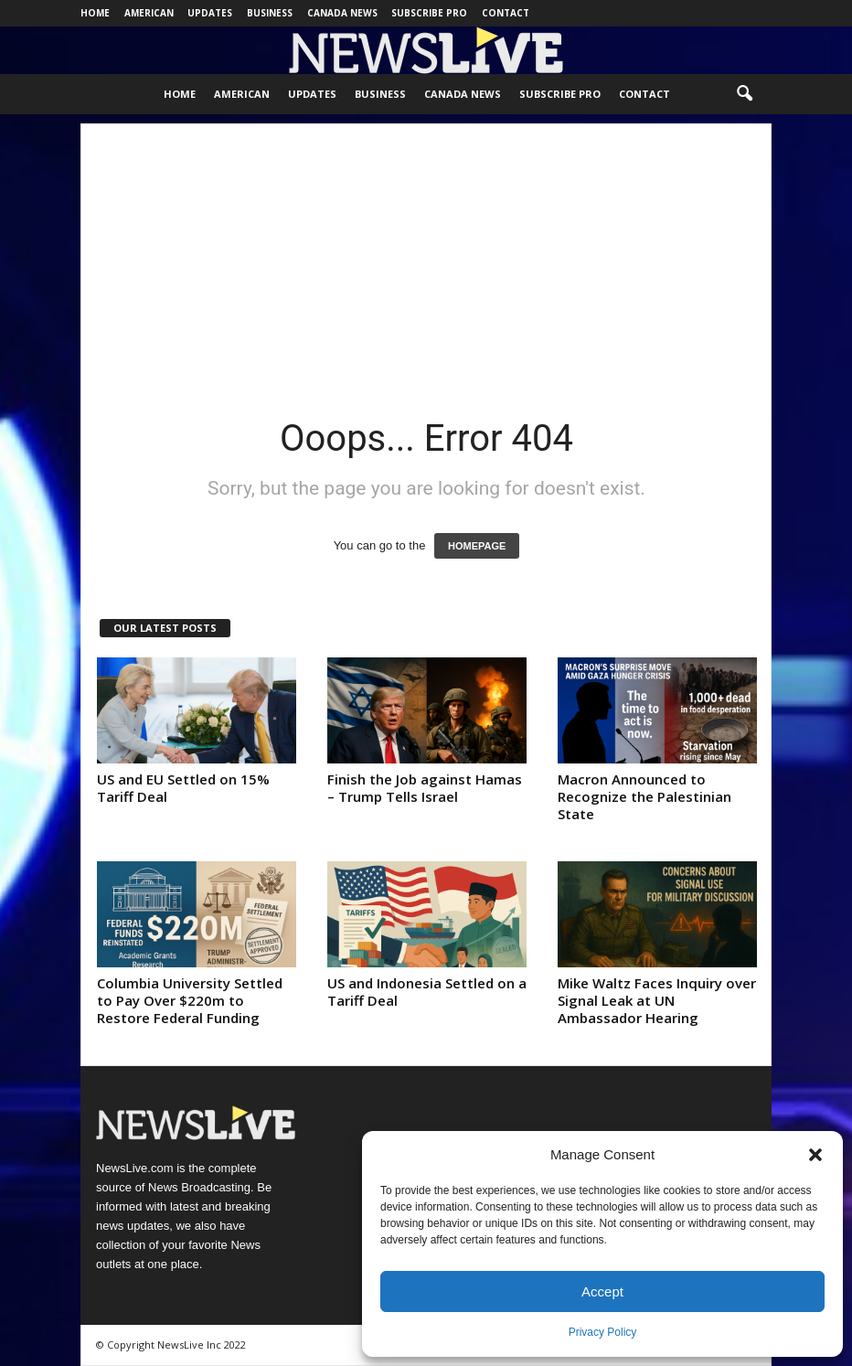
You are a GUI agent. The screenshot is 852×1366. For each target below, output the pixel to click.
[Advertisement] (426, 251)
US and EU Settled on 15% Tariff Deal (183, 788)
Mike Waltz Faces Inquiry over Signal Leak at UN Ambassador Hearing (657, 1000)
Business (270, 12)
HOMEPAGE (477, 545)
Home (95, 12)
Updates (209, 12)
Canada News (342, 12)
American (149, 12)
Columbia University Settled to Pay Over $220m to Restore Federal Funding (189, 1000)
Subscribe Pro (429, 12)
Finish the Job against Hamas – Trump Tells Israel (424, 788)
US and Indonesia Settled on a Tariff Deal (427, 991)
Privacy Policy (603, 1332)
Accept (602, 1291)
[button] (815, 1155)
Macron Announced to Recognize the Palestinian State (644, 796)
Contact (505, 12)
